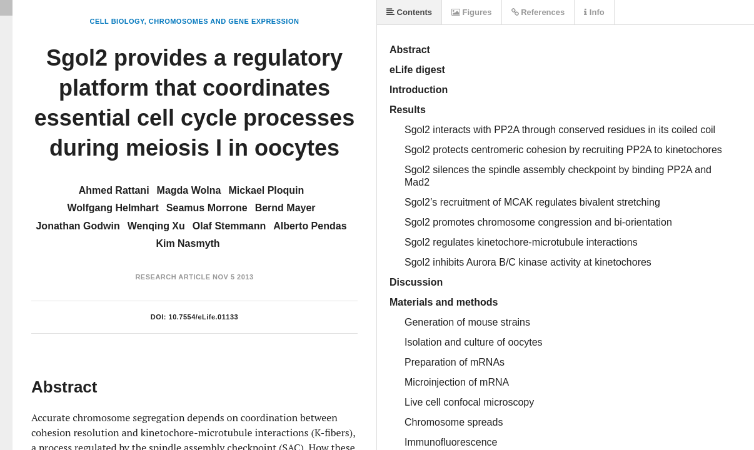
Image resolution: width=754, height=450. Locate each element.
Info (594, 12)
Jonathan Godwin (77, 226)
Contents (409, 12)
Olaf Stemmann (229, 226)
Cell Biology (117, 21)
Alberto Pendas (309, 226)
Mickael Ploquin (266, 190)
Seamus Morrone (207, 207)
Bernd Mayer (285, 207)
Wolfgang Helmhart (112, 207)
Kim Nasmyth (187, 243)
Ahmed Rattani (114, 190)
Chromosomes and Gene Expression (224, 21)
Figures (471, 12)
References (538, 12)
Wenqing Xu (156, 226)
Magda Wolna (189, 190)
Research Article (172, 277)
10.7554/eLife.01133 (204, 317)
